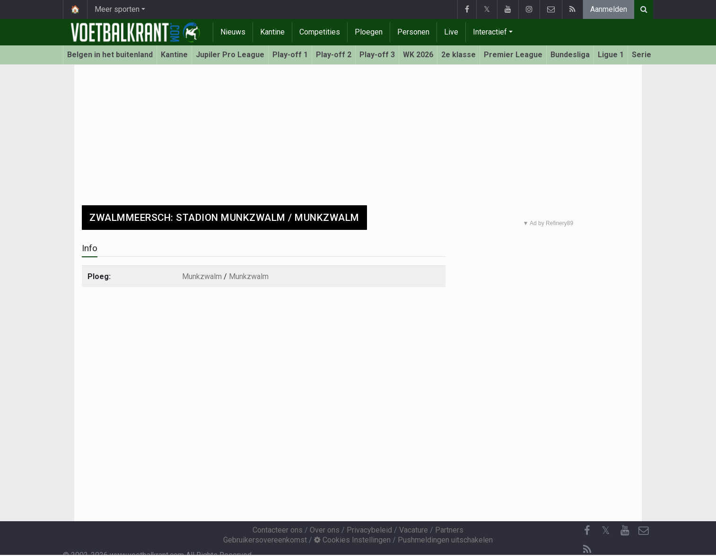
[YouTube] (624, 530)
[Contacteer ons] (643, 530)
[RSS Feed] (586, 549)
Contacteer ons (278, 529)
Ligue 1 (611, 54)
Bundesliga (570, 54)
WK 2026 (418, 54)
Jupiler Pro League (230, 54)
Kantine (272, 31)
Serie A (645, 54)
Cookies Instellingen (352, 539)
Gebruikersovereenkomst (265, 539)
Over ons (325, 529)
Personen (413, 31)
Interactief (490, 31)
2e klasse (458, 54)
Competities (319, 31)
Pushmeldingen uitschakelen (445, 539)
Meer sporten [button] (117, 9)
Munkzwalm (202, 276)
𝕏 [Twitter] (606, 530)
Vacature (413, 529)
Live (451, 31)
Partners (449, 529)
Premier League (513, 54)
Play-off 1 (290, 54)
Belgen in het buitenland (110, 54)
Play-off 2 (333, 54)
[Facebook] (586, 530)
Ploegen (369, 31)
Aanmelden (608, 9)
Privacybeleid (369, 529)
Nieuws (232, 31)
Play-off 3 (377, 54)
